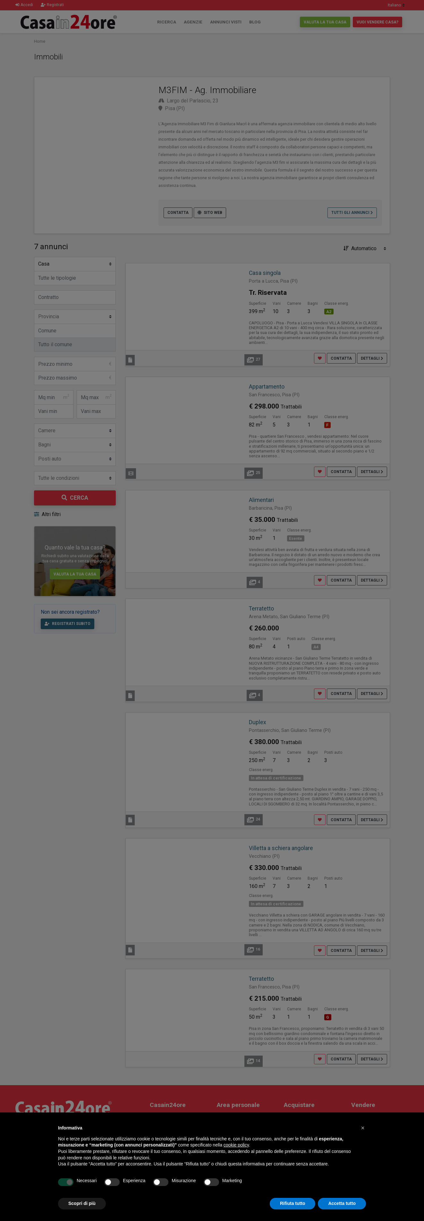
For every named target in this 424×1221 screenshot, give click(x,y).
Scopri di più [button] (82, 1203)
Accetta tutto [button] (342, 1203)
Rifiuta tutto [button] (292, 1203)
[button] (363, 1128)
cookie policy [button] (236, 1144)
